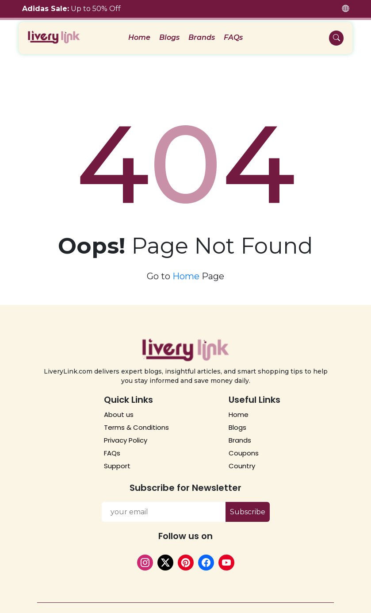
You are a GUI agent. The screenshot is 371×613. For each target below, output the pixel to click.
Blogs (169, 37)
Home (139, 37)
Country (242, 461)
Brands (201, 37)
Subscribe (247, 508)
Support (117, 461)
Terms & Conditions (136, 423)
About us (119, 410)
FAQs (233, 37)
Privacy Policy (125, 436)
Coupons (244, 449)
